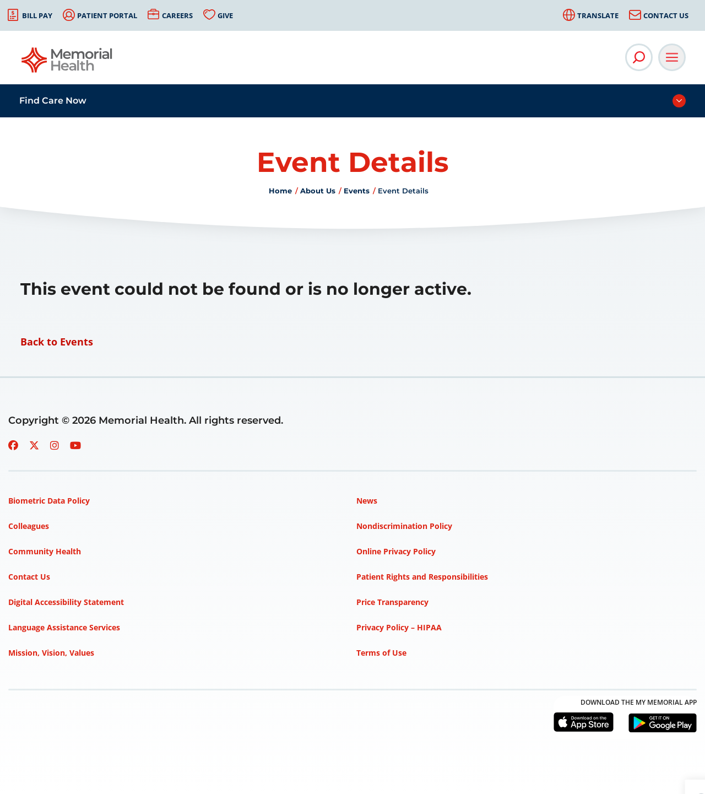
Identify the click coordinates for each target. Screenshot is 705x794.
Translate (598, 15)
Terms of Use (381, 652)
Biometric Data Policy (49, 500)
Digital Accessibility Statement (66, 602)
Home (280, 190)
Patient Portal (107, 15)
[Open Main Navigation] (672, 57)
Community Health (44, 551)
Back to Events (56, 341)
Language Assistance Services (64, 627)
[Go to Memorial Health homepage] (67, 63)
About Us (317, 190)
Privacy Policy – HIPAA (399, 627)
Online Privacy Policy (396, 551)
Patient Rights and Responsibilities (422, 576)
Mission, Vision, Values (51, 652)
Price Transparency (392, 602)
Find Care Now (52, 100)
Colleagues (28, 526)
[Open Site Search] (639, 57)
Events (357, 190)
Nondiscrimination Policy (404, 526)
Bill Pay (37, 15)
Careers (177, 15)
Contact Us (665, 15)
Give (225, 15)
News (366, 500)
